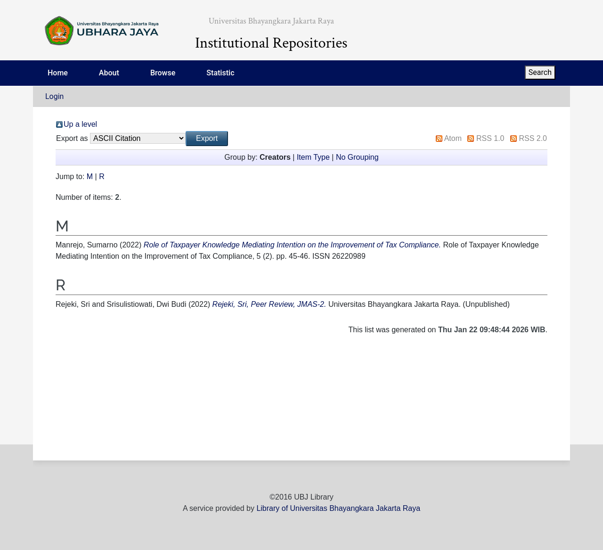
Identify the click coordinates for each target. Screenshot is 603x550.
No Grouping (357, 157)
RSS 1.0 (490, 138)
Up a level (80, 124)
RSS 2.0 (533, 138)
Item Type (313, 157)
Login (54, 96)
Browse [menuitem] (162, 72)
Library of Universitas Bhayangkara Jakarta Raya (338, 508)
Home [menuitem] (58, 72)
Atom (453, 138)
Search (540, 72)
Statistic (220, 72)
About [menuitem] (109, 72)
